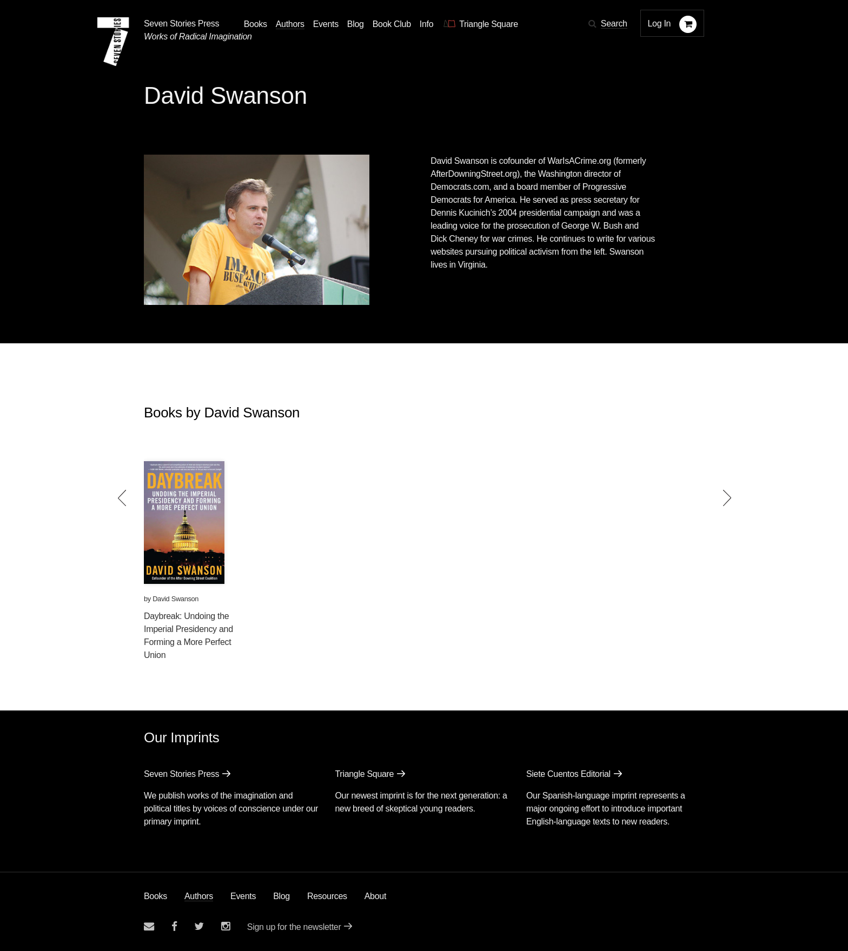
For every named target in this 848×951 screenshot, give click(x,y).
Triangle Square (364, 774)
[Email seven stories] (149, 926)
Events (243, 896)
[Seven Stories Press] (113, 41)
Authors (198, 896)
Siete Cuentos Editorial (568, 774)
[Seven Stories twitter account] (199, 926)
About (375, 896)
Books (155, 896)
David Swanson (175, 599)
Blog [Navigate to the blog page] (355, 24)
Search (614, 23)
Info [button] (427, 24)
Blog (281, 896)
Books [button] (255, 24)
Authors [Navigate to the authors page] (290, 24)
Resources (327, 896)
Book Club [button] (392, 24)
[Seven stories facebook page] (174, 926)
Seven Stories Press (181, 23)
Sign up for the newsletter (294, 927)
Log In (659, 23)
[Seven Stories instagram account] (225, 926)
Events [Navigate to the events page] (326, 24)
